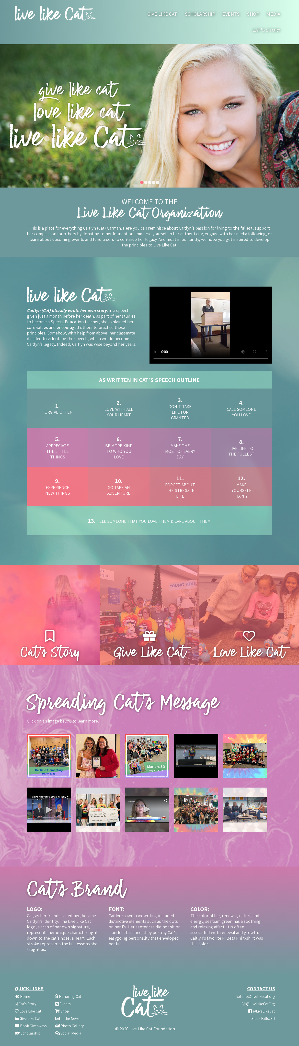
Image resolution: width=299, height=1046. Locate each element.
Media (273, 14)
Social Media (68, 1033)
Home (22, 996)
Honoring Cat (68, 996)
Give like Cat (162, 14)
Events (231, 14)
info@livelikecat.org (256, 996)
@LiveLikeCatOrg (258, 1003)
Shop (253, 14)
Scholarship (200, 14)
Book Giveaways (31, 1025)
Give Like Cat (28, 1018)
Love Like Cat (28, 1011)
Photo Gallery (69, 1025)
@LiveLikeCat (261, 1011)
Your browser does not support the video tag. (211, 325)
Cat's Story (266, 30)
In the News (67, 1018)
